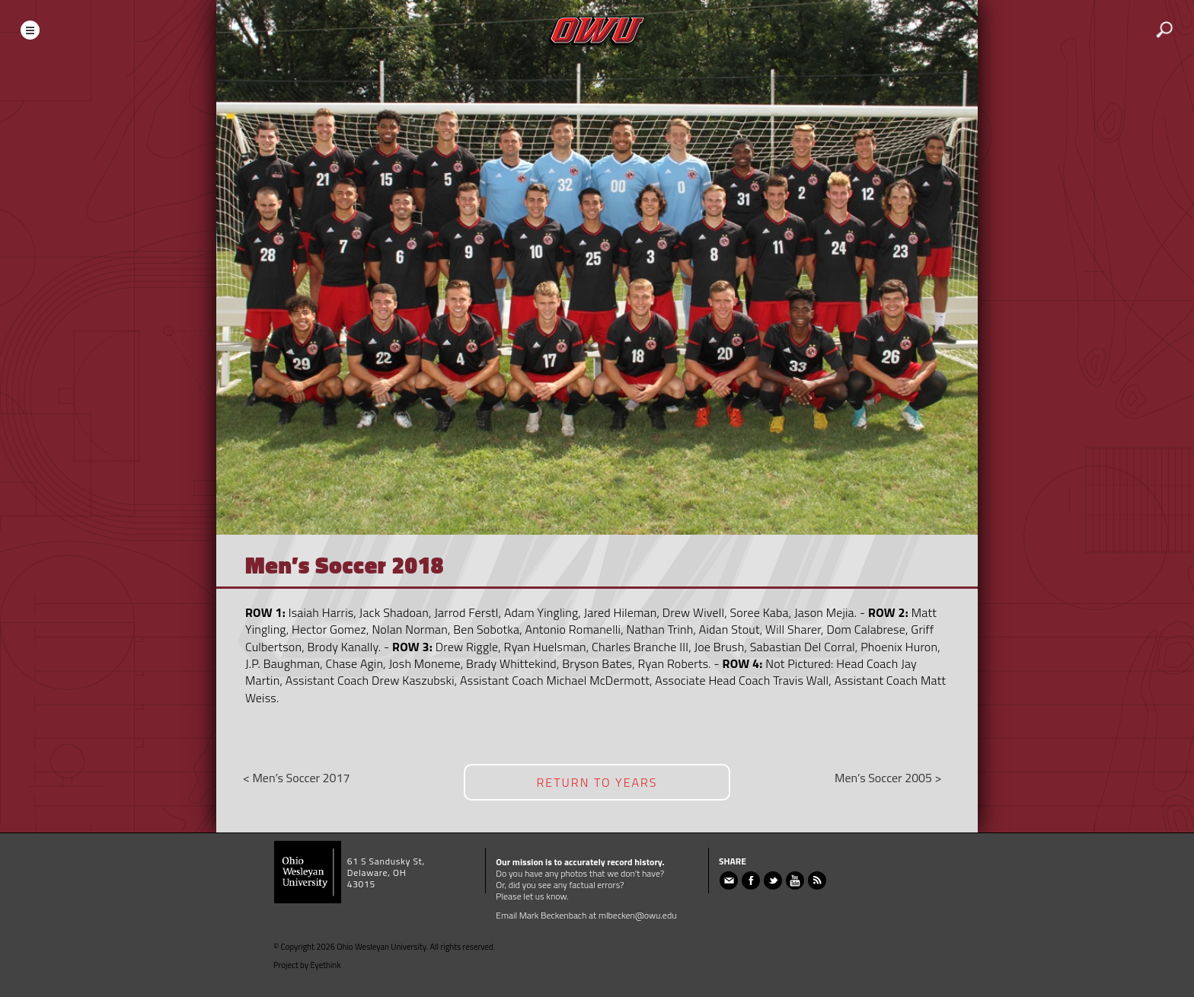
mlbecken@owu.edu (638, 915)
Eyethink (326, 965)
